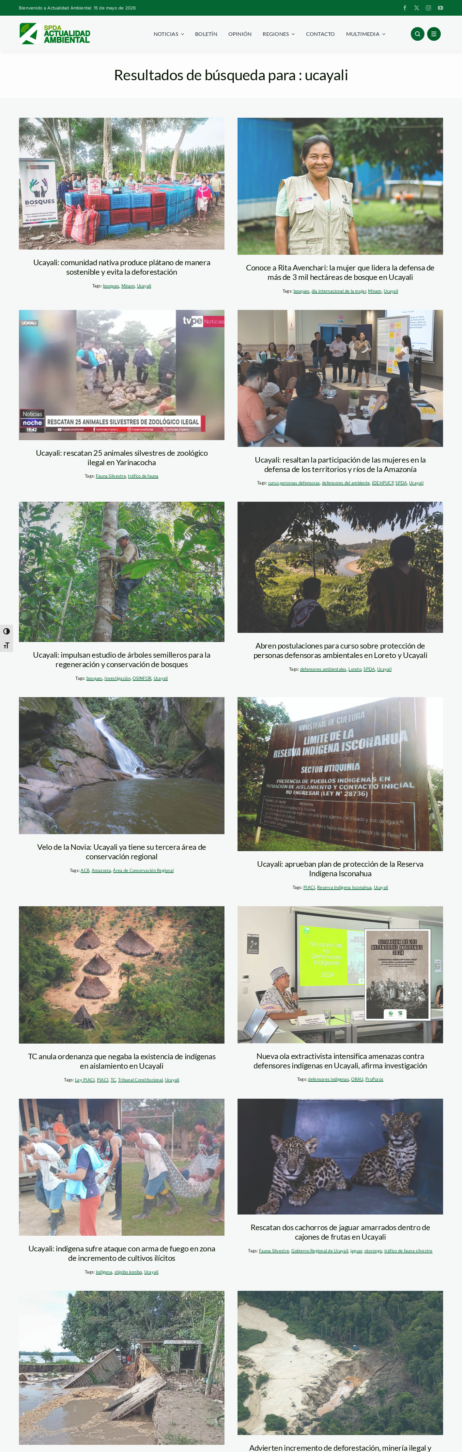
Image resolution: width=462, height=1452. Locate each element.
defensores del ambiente (346, 482)
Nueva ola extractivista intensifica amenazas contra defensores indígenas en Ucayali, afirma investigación (340, 1060)
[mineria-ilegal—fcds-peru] (340, 1363)
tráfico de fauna (143, 476)
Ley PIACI (85, 1079)
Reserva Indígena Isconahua (344, 887)
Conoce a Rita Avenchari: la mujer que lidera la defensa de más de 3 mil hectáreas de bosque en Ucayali (340, 272)
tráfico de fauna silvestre (408, 1250)
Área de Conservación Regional (143, 870)
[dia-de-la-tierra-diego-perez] (340, 567)
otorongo (373, 1250)
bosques (111, 285)
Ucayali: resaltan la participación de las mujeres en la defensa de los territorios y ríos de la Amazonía (340, 464)
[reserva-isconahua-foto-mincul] (340, 774)
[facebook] (405, 7)
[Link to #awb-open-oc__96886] (417, 34)
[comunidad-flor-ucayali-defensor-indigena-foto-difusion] (121, 1167)
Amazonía (101, 870)
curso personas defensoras (294, 482)
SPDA (401, 482)
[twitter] (416, 7)
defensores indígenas (328, 1079)
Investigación (117, 678)
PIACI (309, 887)
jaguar (356, 1250)
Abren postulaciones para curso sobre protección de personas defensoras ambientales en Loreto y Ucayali (340, 650)
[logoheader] (54, 25)
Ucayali (144, 285)
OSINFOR (141, 678)
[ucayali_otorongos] (340, 1157)
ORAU (357, 1079)
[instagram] (428, 7)
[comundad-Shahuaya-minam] (121, 184)
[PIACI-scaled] (121, 975)
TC (113, 1079)
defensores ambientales (323, 669)
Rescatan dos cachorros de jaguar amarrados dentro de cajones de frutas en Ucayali (340, 1231)
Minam (128, 285)
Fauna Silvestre (111, 476)
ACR (85, 870)
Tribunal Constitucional (140, 1079)
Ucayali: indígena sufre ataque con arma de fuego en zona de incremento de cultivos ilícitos (121, 1253)
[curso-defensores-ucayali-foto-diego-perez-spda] (340, 378)
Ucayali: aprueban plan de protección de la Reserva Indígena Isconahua (340, 868)
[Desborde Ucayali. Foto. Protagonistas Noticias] (121, 1368)
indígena (104, 1272)
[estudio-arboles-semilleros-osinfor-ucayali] (121, 572)
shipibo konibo (128, 1272)
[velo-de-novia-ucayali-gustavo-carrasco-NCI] (121, 765)
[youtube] (440, 7)
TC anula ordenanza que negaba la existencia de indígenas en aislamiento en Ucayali (122, 1060)
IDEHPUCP (382, 482)
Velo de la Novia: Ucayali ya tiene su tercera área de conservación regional (121, 851)
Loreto (355, 669)
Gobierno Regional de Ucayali (319, 1250)
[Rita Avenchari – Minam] (340, 186)
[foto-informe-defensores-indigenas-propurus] (340, 974)
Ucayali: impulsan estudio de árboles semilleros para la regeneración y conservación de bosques (121, 659)
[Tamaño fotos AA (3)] (121, 375)
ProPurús (374, 1079)
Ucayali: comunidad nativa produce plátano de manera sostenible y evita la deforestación (121, 266)
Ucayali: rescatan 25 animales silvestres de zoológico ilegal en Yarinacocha (122, 457)
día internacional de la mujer (339, 291)
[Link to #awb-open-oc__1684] (434, 34)
